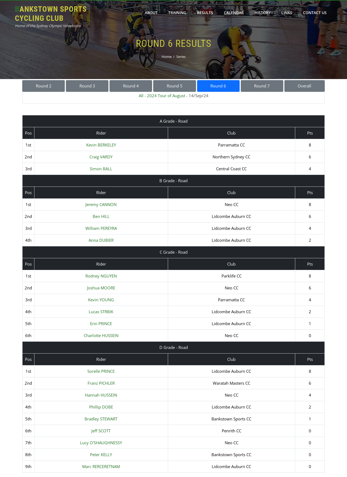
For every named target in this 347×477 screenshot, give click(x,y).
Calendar (234, 12)
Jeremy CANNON (101, 204)
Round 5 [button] (174, 86)
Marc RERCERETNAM (101, 466)
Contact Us (315, 12)
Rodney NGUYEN (101, 276)
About (151, 12)
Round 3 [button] (87, 86)
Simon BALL (101, 168)
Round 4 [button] (131, 86)
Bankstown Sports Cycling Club (51, 14)
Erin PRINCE (101, 323)
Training (177, 12)
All (141, 95)
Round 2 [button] (44, 86)
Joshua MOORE (101, 287)
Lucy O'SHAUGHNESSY (101, 442)
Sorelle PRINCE (101, 371)
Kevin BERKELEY (101, 145)
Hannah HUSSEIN (101, 395)
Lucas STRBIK (101, 311)
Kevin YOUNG (101, 299)
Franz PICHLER (101, 383)
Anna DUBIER (101, 240)
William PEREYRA (101, 228)
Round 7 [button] (262, 86)
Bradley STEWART (101, 419)
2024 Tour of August (166, 95)
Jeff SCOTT (101, 430)
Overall (304, 86)
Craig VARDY (101, 156)
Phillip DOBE (101, 407)
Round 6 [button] (218, 86)
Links (286, 12)
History (263, 12)
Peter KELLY (101, 454)
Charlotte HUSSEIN (101, 335)
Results (205, 12)
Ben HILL (101, 216)
